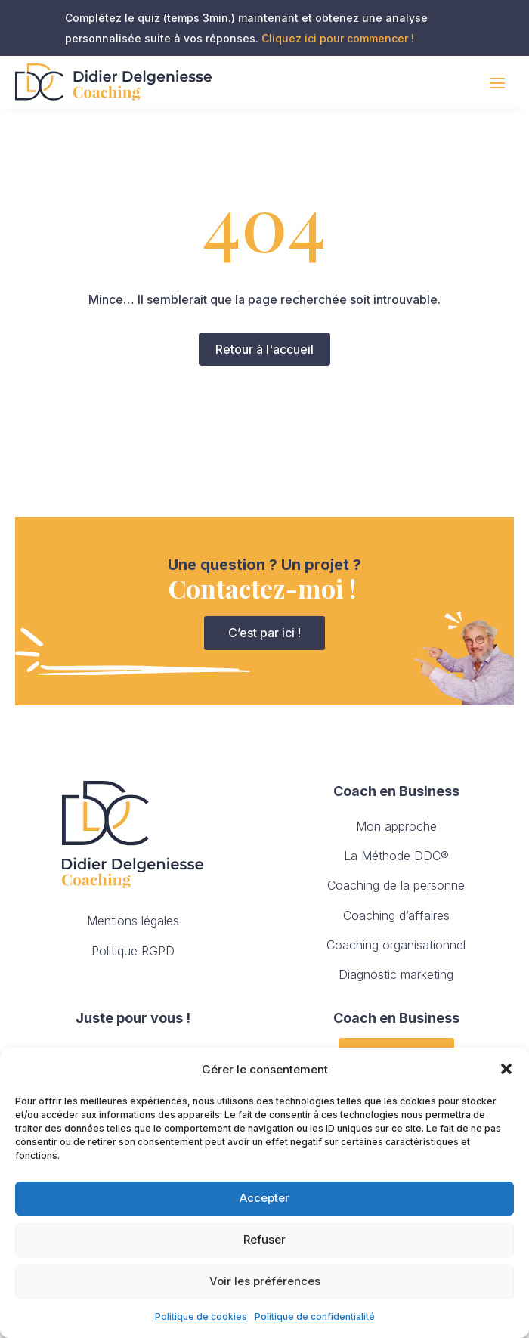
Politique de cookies (201, 1316)
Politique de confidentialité (315, 1316)
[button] (506, 1068)
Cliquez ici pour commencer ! (337, 38)
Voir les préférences (264, 1281)
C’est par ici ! (264, 632)
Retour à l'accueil (264, 349)
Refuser (264, 1239)
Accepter (264, 1198)
